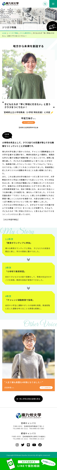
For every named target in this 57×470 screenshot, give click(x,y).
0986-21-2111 (22, 439)
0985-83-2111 (22, 428)
